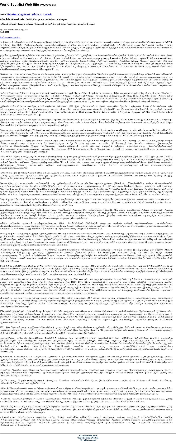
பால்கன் (47, 14)
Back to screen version (10, 37)
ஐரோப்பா (36, 14)
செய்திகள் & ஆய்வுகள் (18, 14)
